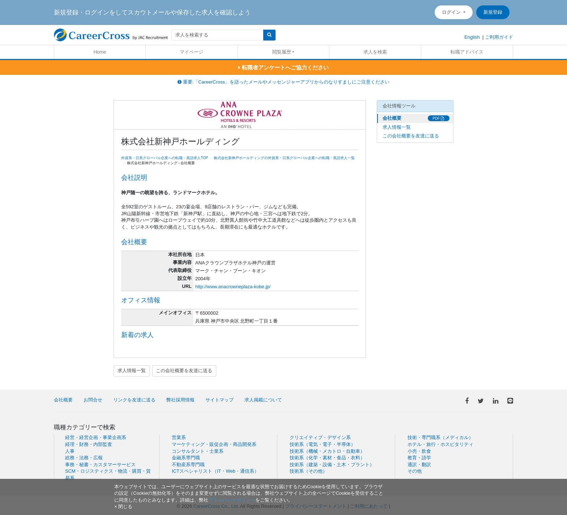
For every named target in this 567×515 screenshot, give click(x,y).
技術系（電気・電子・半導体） (322, 444)
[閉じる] (123, 506)
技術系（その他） (308, 471)
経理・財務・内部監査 (88, 444)
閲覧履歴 (281, 52)
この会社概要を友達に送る (184, 370)
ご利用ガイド (499, 37)
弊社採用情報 (180, 400)
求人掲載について (263, 400)
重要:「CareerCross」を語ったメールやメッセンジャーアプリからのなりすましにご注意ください (283, 82)
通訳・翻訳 (419, 464)
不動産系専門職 (188, 464)
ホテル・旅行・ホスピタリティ (440, 444)
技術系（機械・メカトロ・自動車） (327, 451)
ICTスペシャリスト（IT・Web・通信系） (215, 471)
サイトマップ (219, 400)
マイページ (191, 52)
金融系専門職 (186, 457)
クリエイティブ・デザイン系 (320, 437)
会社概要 (392, 118)
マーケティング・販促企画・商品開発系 (214, 444)
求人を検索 (375, 52)
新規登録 (492, 12)
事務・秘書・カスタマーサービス (100, 464)
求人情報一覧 (132, 370)
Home (100, 52)
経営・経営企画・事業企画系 (95, 437)
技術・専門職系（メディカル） (440, 437)
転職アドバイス (467, 52)
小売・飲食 (419, 451)
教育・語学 (419, 457)
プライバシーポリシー (231, 500)
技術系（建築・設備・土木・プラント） (332, 464)
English (472, 37)
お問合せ (93, 400)
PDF (438, 118)
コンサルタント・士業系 (197, 451)
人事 (69, 451)
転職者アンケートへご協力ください (283, 67)
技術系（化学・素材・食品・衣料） (327, 457)
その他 (415, 471)
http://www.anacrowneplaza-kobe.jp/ (232, 286)
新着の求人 (137, 335)
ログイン (452, 12)
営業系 (179, 437)
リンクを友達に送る (134, 400)
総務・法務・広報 (84, 457)
